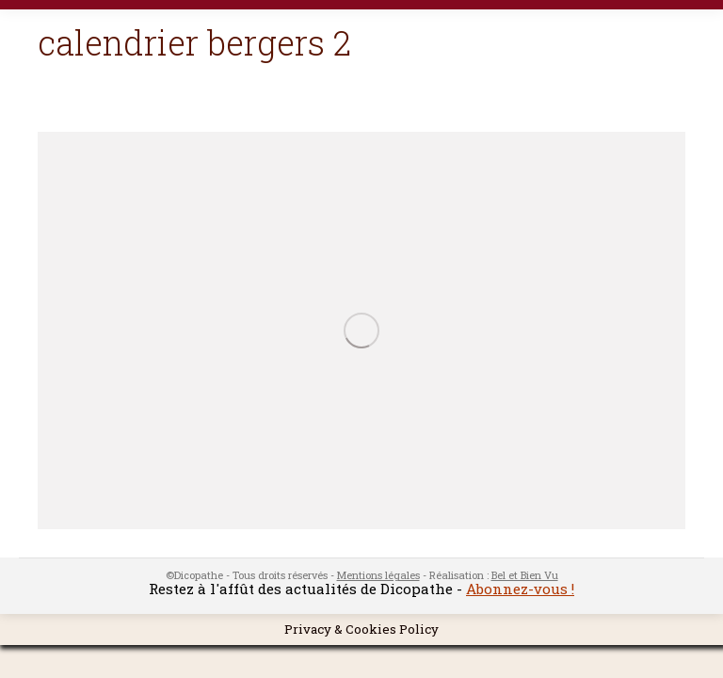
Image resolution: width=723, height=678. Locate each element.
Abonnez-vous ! (520, 588)
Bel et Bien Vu (524, 575)
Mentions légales (378, 575)
